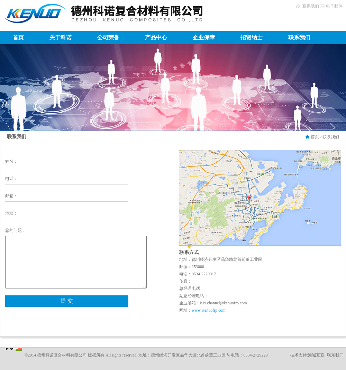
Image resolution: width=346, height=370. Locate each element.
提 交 (67, 301)
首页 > (316, 136)
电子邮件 (334, 6)
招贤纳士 (251, 37)
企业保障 (204, 37)
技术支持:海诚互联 (307, 355)
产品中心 (156, 37)
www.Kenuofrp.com (209, 310)
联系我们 (310, 6)
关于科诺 (60, 37)
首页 (18, 37)
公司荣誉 (108, 37)
